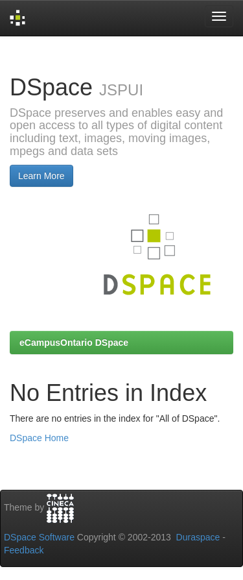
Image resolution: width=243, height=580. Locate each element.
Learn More (41, 176)
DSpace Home (39, 438)
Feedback (23, 550)
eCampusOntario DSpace (73, 342)
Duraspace (198, 537)
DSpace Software (39, 537)
